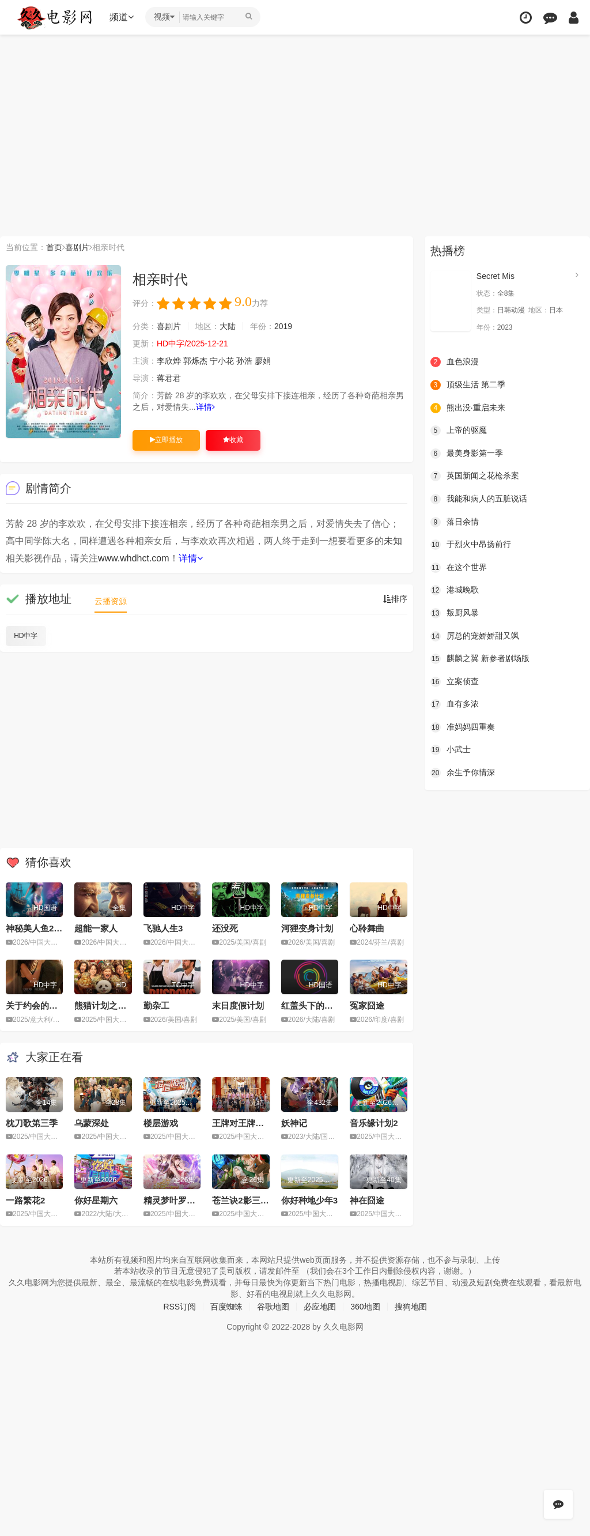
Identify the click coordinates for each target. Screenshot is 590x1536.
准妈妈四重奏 (462, 727)
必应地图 (320, 1306)
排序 (395, 598)
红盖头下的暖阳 (311, 1005)
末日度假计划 (238, 1005)
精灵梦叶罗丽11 (174, 1200)
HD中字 (25, 636)
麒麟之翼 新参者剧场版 (480, 659)
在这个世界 (458, 568)
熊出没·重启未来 (467, 408)
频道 (121, 17)
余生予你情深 (462, 773)
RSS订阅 (179, 1306)
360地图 (365, 1306)
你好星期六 (96, 1200)
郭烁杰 (195, 360)
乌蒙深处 (91, 1123)
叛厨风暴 (454, 613)
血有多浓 (454, 704)
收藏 (233, 440)
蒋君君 (169, 378)
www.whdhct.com (133, 558)
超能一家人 (96, 928)
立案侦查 (454, 682)
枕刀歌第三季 (32, 1123)
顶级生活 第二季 (467, 385)
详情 (205, 407)
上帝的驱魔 (458, 430)
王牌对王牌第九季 (246, 1123)
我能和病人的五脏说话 (478, 499)
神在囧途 (367, 1200)
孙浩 (244, 360)
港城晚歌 (454, 590)
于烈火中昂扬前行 (470, 544)
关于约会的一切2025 (45, 1005)
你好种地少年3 (309, 1200)
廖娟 (263, 360)
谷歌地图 (273, 1306)
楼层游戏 (160, 1123)
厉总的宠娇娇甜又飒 (474, 636)
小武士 (450, 750)
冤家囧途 (367, 1005)
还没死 (225, 928)
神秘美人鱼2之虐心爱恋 (51, 928)
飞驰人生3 (163, 928)
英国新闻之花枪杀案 (474, 476)
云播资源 (110, 601)
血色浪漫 (454, 362)
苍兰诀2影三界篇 (244, 1200)
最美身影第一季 (466, 453)
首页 (54, 247)
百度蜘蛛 (226, 1306)
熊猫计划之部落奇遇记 (117, 1005)
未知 (393, 541)
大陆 (228, 326)
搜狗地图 (411, 1306)
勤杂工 (156, 1005)
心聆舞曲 (367, 928)
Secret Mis (495, 276)
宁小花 (222, 360)
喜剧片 (77, 247)
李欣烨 (169, 360)
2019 (283, 326)
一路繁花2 (25, 1200)
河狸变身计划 (307, 928)
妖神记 (294, 1123)
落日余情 (454, 522)
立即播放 (166, 440)
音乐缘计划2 (374, 1123)
